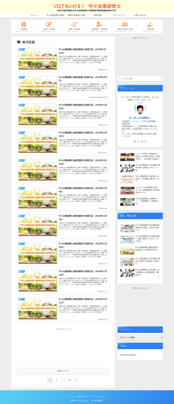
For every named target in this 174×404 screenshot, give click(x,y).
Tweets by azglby (128, 355)
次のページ (63, 371)
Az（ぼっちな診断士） (140, 118)
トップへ (71, 396)
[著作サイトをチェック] (134, 141)
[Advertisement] (40, 348)
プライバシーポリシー (98, 396)
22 (70, 380)
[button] (160, 78)
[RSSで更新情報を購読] (145, 141)
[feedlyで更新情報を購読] (142, 141)
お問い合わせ (82, 396)
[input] (140, 78)
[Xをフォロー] (138, 141)
